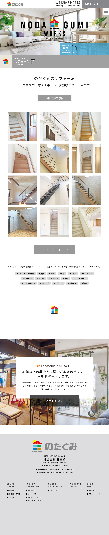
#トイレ (40, 278)
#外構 (84, 283)
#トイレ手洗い (28, 283)
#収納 (51, 273)
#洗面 (65, 278)
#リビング (44, 283)
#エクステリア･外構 (25, 273)
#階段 (61, 273)
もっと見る (53, 250)
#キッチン (53, 278)
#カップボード (79, 278)
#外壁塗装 (27, 278)
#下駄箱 (73, 273)
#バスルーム (87, 273)
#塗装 (41, 273)
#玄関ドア (58, 283)
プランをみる (54, 401)
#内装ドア (72, 283)
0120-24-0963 (67, 2)
